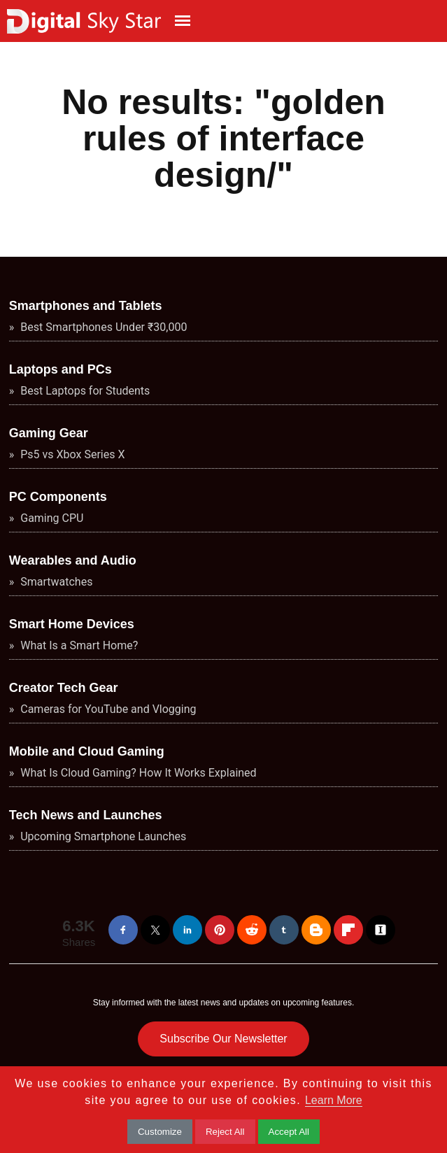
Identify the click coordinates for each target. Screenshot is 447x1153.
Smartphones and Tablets (85, 306)
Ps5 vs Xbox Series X (71, 454)
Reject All (225, 1131)
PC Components (58, 497)
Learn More (333, 1100)
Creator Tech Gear (63, 688)
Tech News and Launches (85, 815)
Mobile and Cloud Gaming (86, 751)
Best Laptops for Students (83, 390)
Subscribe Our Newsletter (223, 1039)
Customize (160, 1131)
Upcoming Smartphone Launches (101, 836)
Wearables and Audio (72, 560)
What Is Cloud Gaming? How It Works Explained (136, 772)
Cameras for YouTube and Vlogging (106, 709)
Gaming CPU (50, 518)
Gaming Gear (48, 433)
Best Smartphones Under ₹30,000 (102, 327)
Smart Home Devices (71, 624)
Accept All (289, 1131)
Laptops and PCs (60, 369)
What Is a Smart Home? (77, 645)
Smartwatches (54, 581)
